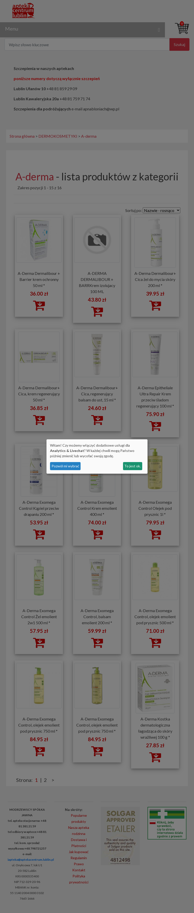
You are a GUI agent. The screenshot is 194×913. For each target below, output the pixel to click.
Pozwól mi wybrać (65, 466)
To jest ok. (132, 466)
